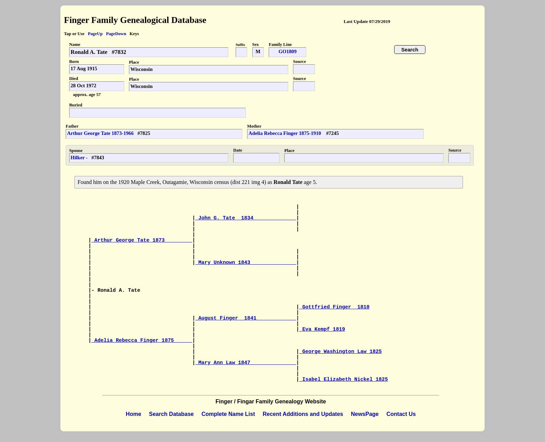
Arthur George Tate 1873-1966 (100, 133)
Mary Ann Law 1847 (245, 362)
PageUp (95, 33)
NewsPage (365, 414)
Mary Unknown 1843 (245, 262)
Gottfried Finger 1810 (334, 307)
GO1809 (287, 51)
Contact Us (401, 414)
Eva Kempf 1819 (322, 329)
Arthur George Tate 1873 (141, 240)
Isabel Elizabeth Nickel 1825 (343, 379)
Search (409, 50)
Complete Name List (228, 414)
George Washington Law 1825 (340, 351)
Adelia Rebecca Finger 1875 (141, 340)
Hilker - (79, 157)
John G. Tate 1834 (245, 218)
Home (133, 414)
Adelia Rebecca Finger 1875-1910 (285, 133)
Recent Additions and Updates (303, 414)
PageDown (116, 33)
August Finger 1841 (245, 318)
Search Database (171, 414)
